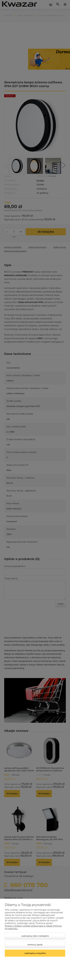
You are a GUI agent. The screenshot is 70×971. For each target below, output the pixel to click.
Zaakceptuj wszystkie (35, 953)
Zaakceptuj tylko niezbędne (35, 936)
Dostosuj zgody (35, 944)
